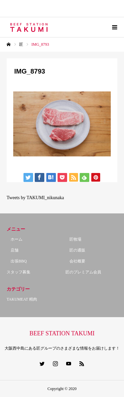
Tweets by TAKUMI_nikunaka (35, 197)
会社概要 (75, 261)
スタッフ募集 (18, 272)
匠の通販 (75, 250)
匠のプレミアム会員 (83, 272)
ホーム (14, 239)
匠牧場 (73, 239)
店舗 (13, 250)
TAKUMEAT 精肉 (22, 299)
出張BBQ (17, 261)
